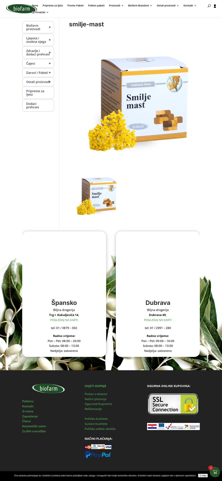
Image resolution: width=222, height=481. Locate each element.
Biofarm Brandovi (138, 5)
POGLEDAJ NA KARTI (64, 320)
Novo (35, 5)
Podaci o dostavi (96, 394)
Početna (28, 401)
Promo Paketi (75, 5)
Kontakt (188, 5)
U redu (202, 475)
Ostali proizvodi (166, 5)
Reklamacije (93, 409)
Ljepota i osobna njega (40, 40)
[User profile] (215, 11)
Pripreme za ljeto (53, 5)
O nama (27, 411)
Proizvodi (114, 5)
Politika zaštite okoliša (100, 429)
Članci (26, 421)
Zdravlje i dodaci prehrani (40, 52)
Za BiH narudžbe (34, 431)
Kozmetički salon (34, 426)
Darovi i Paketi (40, 72)
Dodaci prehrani (32, 105)
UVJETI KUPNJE (95, 386)
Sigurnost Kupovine (98, 404)
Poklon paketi (96, 5)
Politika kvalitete (96, 419)
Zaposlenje (30, 416)
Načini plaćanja (95, 399)
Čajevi (40, 63)
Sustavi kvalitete (96, 424)
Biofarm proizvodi (40, 27)
